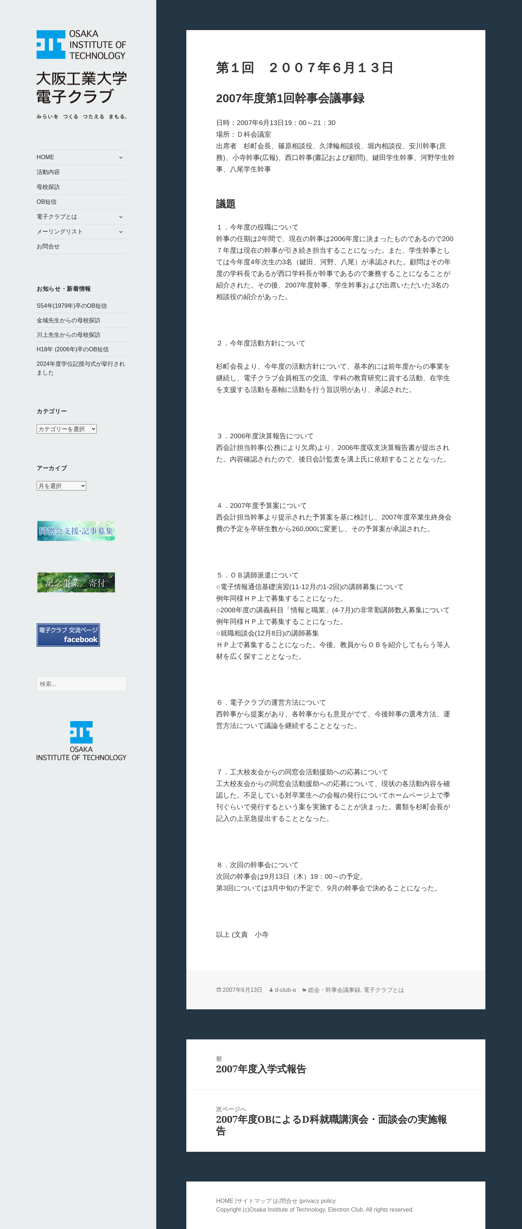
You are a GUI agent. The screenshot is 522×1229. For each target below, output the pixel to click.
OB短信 (47, 202)
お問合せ (48, 246)
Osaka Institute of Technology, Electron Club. (307, 1210)
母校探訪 (48, 187)
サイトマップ (255, 1201)
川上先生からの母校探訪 (68, 335)
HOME (45, 157)
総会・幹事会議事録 (334, 990)
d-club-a (285, 990)
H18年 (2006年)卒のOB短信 (73, 349)
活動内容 (48, 172)
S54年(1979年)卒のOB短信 (72, 306)
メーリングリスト (60, 231)
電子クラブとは (57, 217)
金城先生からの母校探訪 (68, 320)
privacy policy (318, 1201)
